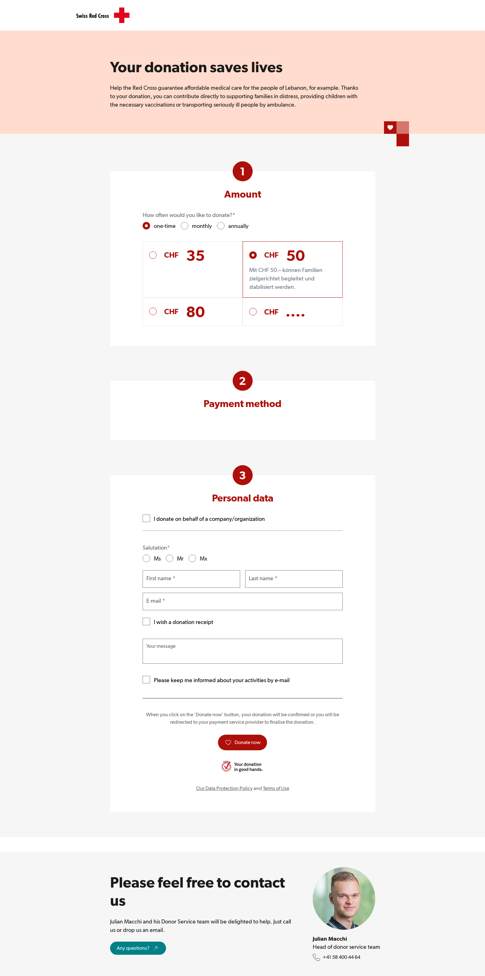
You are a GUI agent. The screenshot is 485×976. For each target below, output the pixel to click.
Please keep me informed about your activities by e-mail (222, 680)
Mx (203, 558)
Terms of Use (276, 788)
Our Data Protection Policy (224, 788)
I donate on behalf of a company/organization (209, 519)
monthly (202, 226)
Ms (157, 558)
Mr (180, 558)
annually (238, 226)
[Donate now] (242, 742)
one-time (165, 226)
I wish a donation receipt (183, 622)
